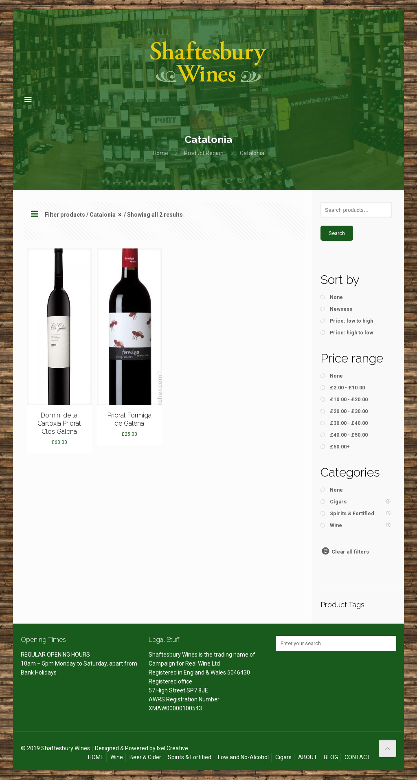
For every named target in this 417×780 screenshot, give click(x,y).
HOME (96, 757)
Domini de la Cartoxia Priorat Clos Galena (59, 423)
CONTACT (358, 757)
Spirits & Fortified (189, 757)
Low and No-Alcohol (243, 757)
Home (160, 153)
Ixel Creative (172, 748)
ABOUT (307, 757)
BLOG (331, 757)
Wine (116, 757)
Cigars (283, 757)
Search (337, 233)
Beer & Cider (145, 757)
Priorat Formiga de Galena (129, 419)
